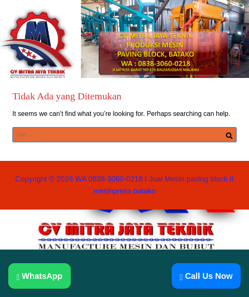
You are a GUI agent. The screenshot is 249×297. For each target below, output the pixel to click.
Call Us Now (206, 275)
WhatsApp (39, 275)
